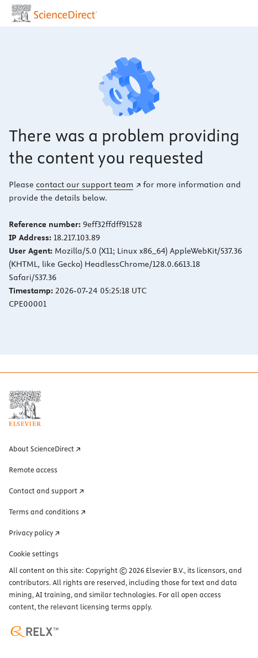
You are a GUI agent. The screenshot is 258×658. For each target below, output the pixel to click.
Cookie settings (34, 553)
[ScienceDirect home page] (55, 13)
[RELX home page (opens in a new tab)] (34, 631)
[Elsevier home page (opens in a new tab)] (25, 408)
